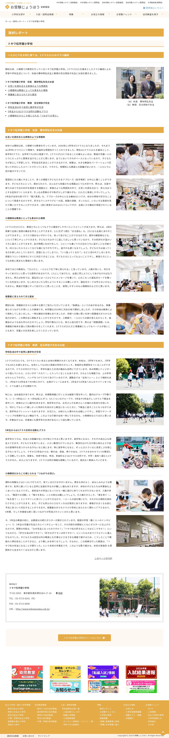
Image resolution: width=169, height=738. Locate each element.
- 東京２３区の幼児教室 (46, 708)
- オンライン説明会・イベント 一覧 (77, 721)
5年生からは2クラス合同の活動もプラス (28, 111)
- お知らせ (129, 708)
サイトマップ (44, 736)
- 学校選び (151, 721)
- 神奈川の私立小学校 (16, 711)
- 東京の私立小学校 (15, 708)
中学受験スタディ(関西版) (90, 2)
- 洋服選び (129, 718)
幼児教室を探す (150, 14)
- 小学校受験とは (154, 718)
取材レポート (19, 21)
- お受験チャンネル (106, 711)
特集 (71, 14)
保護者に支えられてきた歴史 (22, 94)
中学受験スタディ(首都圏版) (67, 2)
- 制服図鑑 (103, 718)
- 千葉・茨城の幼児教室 (46, 721)
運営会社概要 (13, 736)
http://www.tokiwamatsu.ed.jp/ (33, 609)
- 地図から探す (13, 724)
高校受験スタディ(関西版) (136, 2)
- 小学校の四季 (104, 715)
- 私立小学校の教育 (155, 715)
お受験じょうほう (22, 7)
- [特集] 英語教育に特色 (108, 721)
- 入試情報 (151, 711)
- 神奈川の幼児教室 (44, 715)
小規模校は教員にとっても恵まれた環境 (28, 90)
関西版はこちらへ (153, 7)
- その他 (150, 724)
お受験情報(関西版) (155, 2)
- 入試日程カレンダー (71, 711)
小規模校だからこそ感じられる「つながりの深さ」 (33, 115)
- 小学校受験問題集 (133, 711)
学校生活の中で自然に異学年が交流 (25, 107)
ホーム (8, 21)
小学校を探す (18, 14)
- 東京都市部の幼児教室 (46, 711)
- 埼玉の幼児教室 (43, 718)
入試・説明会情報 (45, 14)
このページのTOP (103, 558)
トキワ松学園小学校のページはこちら (84, 637)
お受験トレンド (124, 14)
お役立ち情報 (97, 14)
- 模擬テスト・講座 (133, 715)
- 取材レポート (104, 708)
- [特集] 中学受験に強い (108, 724)
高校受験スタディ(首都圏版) (113, 2)
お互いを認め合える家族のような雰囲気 (28, 86)
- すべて (150, 708)
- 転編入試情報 (68, 715)
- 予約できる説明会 (70, 724)
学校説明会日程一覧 (71, 708)
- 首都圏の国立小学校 (16, 721)
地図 (59, 593)
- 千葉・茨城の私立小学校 (18, 718)
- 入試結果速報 (68, 718)
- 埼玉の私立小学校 (15, 715)
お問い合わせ (28, 736)
